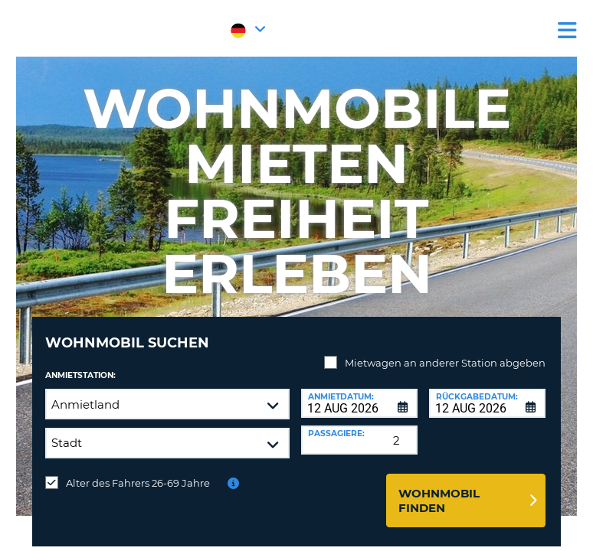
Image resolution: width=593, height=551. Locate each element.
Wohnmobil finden (439, 500)
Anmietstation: (80, 375)
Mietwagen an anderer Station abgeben (445, 363)
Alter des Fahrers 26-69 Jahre (138, 483)
